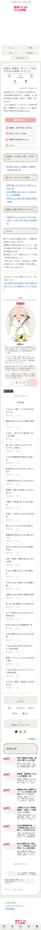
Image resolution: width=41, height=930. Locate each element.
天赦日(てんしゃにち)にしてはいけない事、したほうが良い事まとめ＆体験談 (22, 220)
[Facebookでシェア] (20, 76)
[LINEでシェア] (14, 82)
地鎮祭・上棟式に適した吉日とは (20, 128)
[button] (26, 82)
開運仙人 (20, 344)
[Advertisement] (20, 29)
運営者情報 (10, 909)
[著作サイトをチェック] (16, 382)
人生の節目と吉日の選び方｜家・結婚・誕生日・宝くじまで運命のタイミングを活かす (20, 286)
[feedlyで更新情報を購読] (20, 382)
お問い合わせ (11, 903)
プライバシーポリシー (15, 906)
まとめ (11, 145)
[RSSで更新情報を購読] (24, 382)
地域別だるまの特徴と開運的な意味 (20, 595)
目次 (19, 120)
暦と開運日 (8, 391)
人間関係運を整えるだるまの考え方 (20, 481)
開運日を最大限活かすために (19, 139)
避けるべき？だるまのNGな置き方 (19, 526)
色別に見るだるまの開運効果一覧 (19, 625)
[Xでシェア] (9, 76)
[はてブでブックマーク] (31, 76)
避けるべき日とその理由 (17, 133)
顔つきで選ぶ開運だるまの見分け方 (20, 604)
